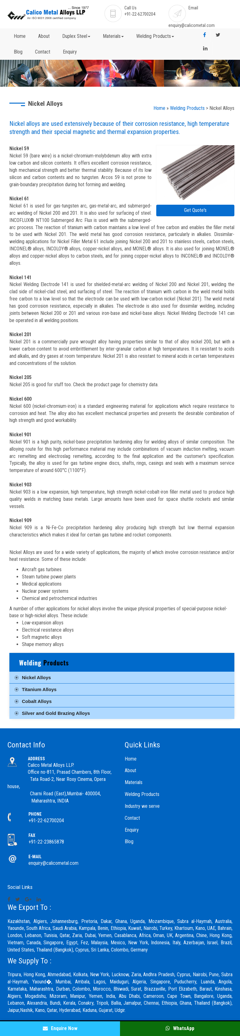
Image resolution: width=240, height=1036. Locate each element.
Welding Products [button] (155, 36)
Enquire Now (60, 1028)
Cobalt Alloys (37, 701)
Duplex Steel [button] (76, 36)
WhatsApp (180, 1028)
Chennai (151, 1003)
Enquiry (70, 52)
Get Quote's (195, 210)
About (44, 36)
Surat (136, 989)
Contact (42, 52)
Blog (18, 52)
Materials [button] (113, 36)
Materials (133, 782)
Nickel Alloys (36, 677)
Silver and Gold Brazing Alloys (56, 713)
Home (20, 36)
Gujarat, (106, 1010)
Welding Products (187, 108)
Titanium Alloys (39, 689)
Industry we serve (142, 806)
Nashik (26, 1010)
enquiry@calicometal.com (191, 25)
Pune (214, 974)
